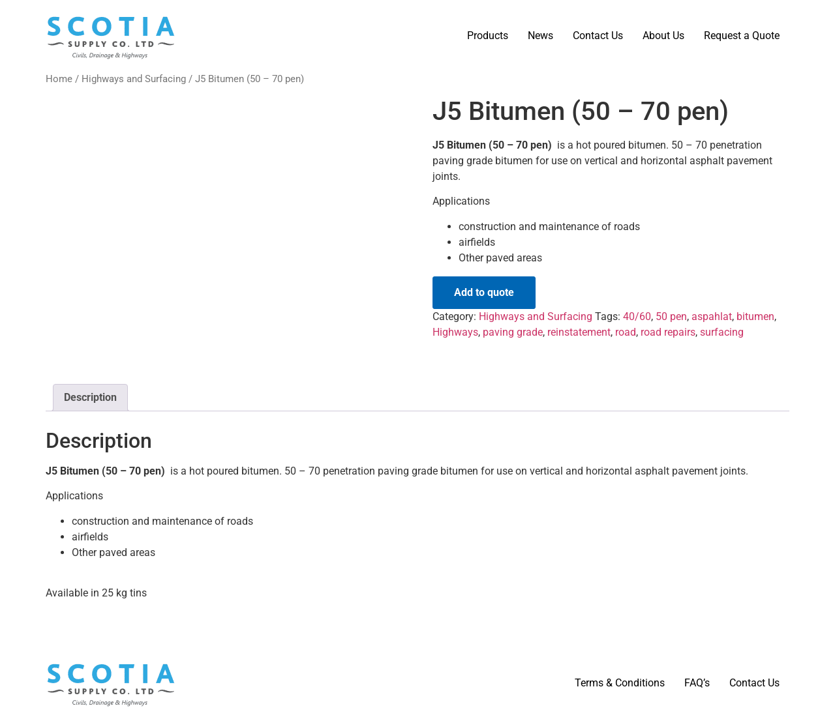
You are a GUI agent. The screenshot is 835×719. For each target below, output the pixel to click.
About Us (663, 35)
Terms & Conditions (620, 683)
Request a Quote (742, 35)
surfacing (722, 332)
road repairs (668, 332)
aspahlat (711, 316)
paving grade (513, 332)
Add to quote (484, 292)
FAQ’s (697, 683)
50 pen (671, 316)
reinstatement (579, 332)
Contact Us (598, 35)
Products (487, 35)
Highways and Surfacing (134, 79)
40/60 (637, 316)
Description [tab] (90, 397)
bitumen (755, 316)
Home (59, 79)
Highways (455, 332)
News (540, 35)
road (625, 332)
